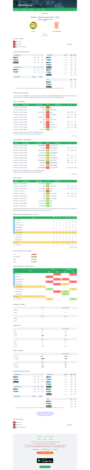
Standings (24, 9)
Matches (16, 9)
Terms (45, 439)
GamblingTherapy (46, 449)
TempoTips (45, 13)
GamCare (55, 449)
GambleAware (35, 449)
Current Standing (73, 247)
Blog (43, 9)
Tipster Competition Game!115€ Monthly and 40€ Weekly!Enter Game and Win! (45, 414)
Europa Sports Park (17, 97)
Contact (51, 439)
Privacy (39, 439)
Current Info (74, 135)
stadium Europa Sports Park (41, 97)
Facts (38, 9)
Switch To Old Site (45, 466)
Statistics (31, 9)
